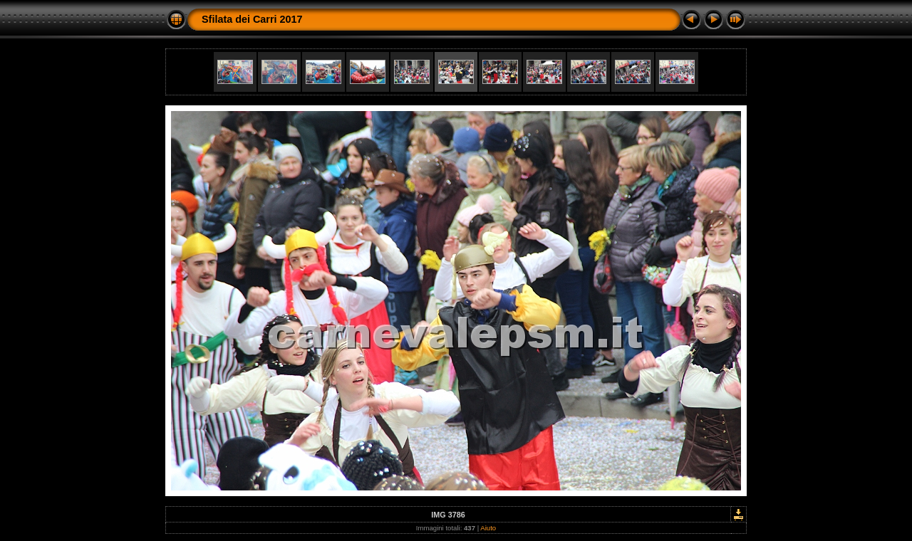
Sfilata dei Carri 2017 (252, 19)
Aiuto (488, 528)
